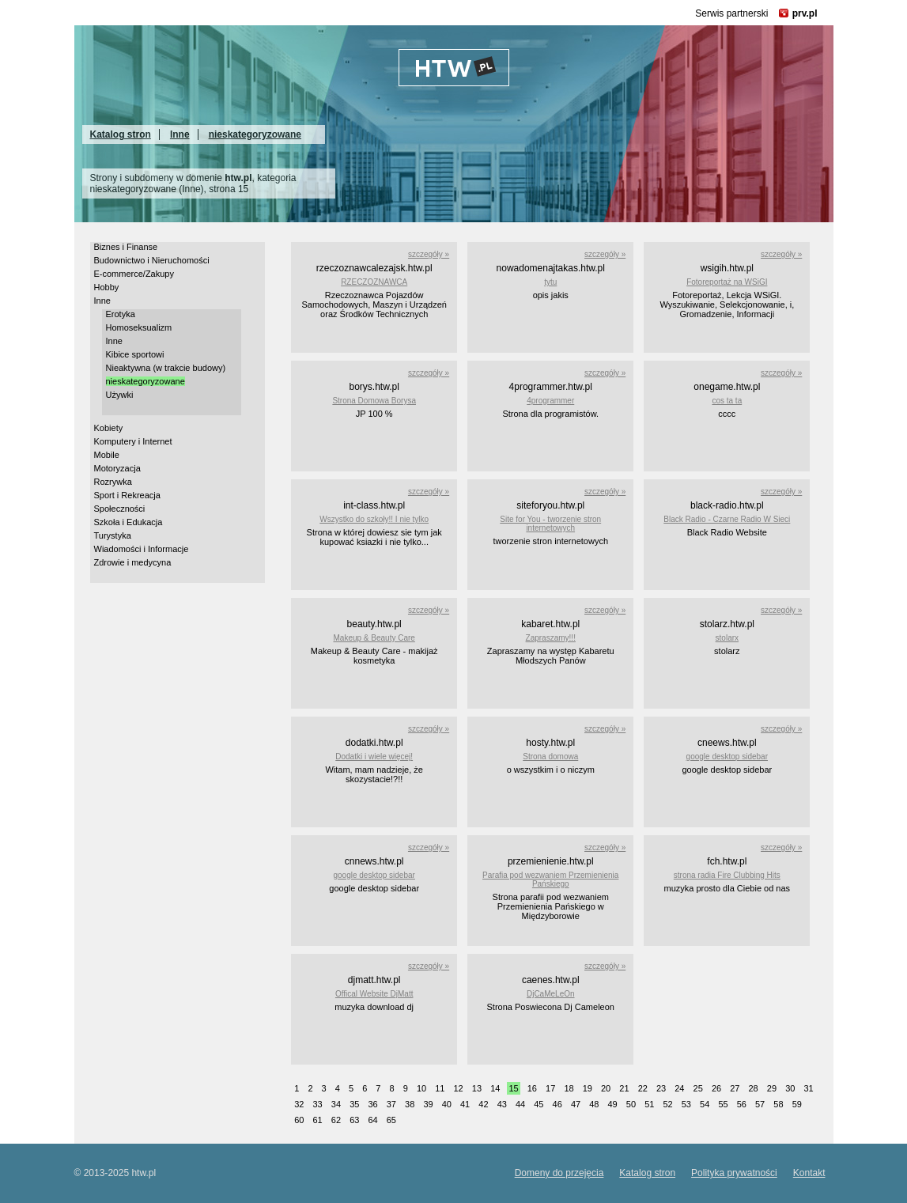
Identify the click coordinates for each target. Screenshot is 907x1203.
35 (354, 1104)
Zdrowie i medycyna (133, 562)
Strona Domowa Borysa (374, 400)
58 (778, 1104)
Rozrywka (113, 481)
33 (318, 1104)
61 (318, 1120)
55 (722, 1104)
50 (631, 1104)
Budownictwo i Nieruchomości (152, 260)
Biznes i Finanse (126, 247)
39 (428, 1104)
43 (502, 1104)
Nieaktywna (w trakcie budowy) (166, 368)
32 (299, 1104)
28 (753, 1088)
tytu (550, 282)
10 (421, 1088)
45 (538, 1104)
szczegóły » (428, 254)
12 (458, 1088)
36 (372, 1104)
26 (716, 1088)
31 (808, 1088)
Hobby (106, 287)
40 (447, 1104)
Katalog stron (120, 134)
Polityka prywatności (734, 1172)
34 (336, 1104)
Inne (180, 134)
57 (760, 1104)
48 (594, 1104)
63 (354, 1120)
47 (575, 1104)
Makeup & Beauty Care (373, 638)
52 (667, 1104)
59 (797, 1104)
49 (613, 1104)
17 (550, 1088)
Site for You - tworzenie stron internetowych (550, 523)
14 (495, 1088)
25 (698, 1088)
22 (643, 1088)
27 (734, 1088)
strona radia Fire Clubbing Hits (727, 875)
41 (465, 1104)
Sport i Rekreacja (127, 495)
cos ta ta (727, 400)
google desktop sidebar (727, 756)
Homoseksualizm (139, 327)
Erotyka (120, 314)
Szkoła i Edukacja (128, 522)
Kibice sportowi (135, 354)
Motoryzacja (117, 468)
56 (741, 1104)
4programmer (550, 400)
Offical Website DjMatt (374, 993)
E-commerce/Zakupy (134, 273)
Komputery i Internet (133, 441)
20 (605, 1088)
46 (557, 1104)
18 (568, 1088)
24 (679, 1088)
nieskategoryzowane (255, 134)
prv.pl (805, 13)
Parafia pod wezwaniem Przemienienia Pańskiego (550, 879)
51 (649, 1104)
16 (532, 1088)
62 (336, 1120)
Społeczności (119, 508)
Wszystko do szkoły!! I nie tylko (374, 519)
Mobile (106, 455)
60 (299, 1120)
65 (391, 1120)
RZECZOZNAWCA (374, 282)
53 (686, 1104)
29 (772, 1088)
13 (477, 1088)
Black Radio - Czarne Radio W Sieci (726, 519)
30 (790, 1088)
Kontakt (809, 1172)
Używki (120, 394)
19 (587, 1088)
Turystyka (112, 535)
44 (520, 1104)
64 (372, 1120)
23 (661, 1088)
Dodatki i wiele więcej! (374, 756)
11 (439, 1088)
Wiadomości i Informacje (141, 549)
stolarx (727, 638)
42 (483, 1104)
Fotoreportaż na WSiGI (726, 282)
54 (704, 1104)
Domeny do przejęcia (559, 1172)
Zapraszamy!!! (551, 638)
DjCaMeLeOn (551, 993)
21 (624, 1088)
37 (391, 1104)
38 (409, 1104)
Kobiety (108, 428)
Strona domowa (550, 756)
